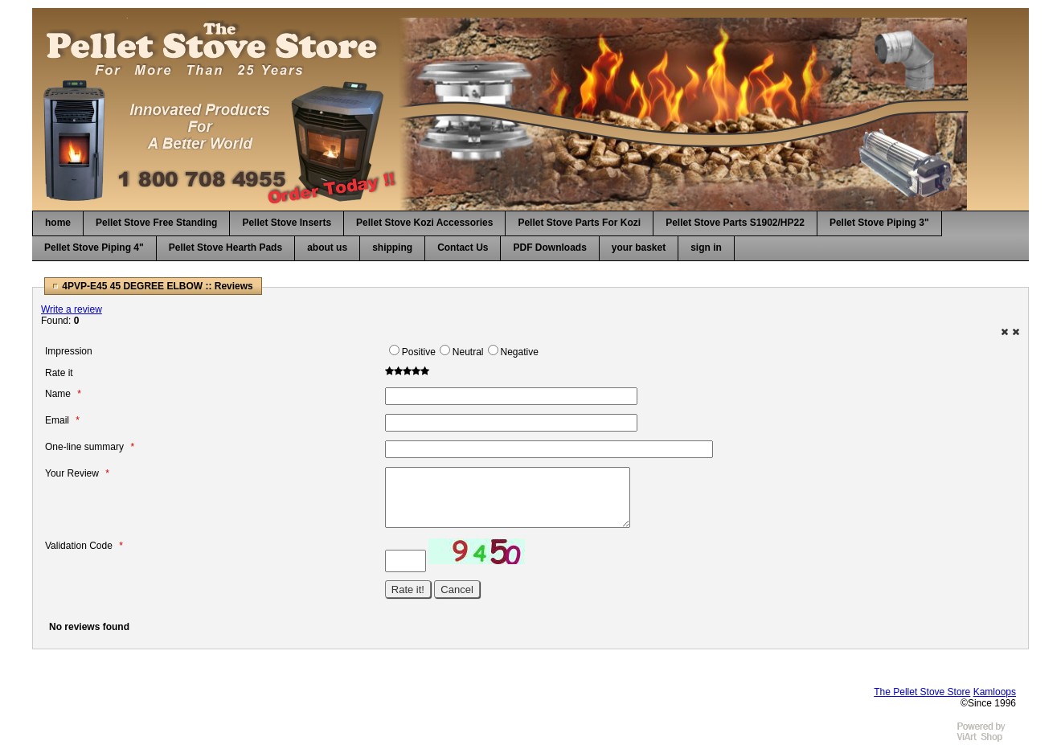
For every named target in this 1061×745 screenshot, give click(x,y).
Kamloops (994, 692)
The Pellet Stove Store (922, 692)
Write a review (71, 309)
